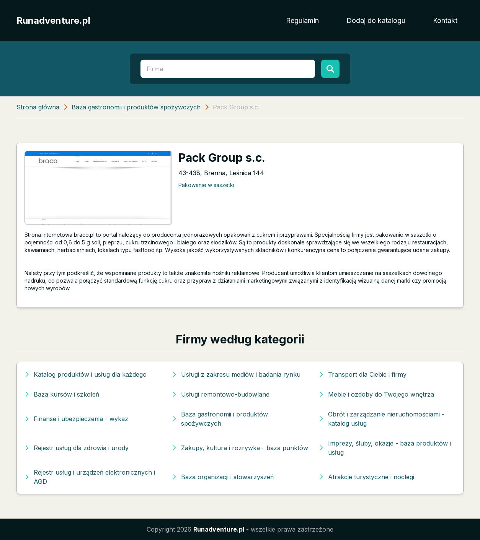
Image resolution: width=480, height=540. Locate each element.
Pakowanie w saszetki (206, 185)
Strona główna (37, 107)
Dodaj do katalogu (375, 20)
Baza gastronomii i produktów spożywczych (136, 107)
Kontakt (445, 20)
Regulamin (302, 20)
